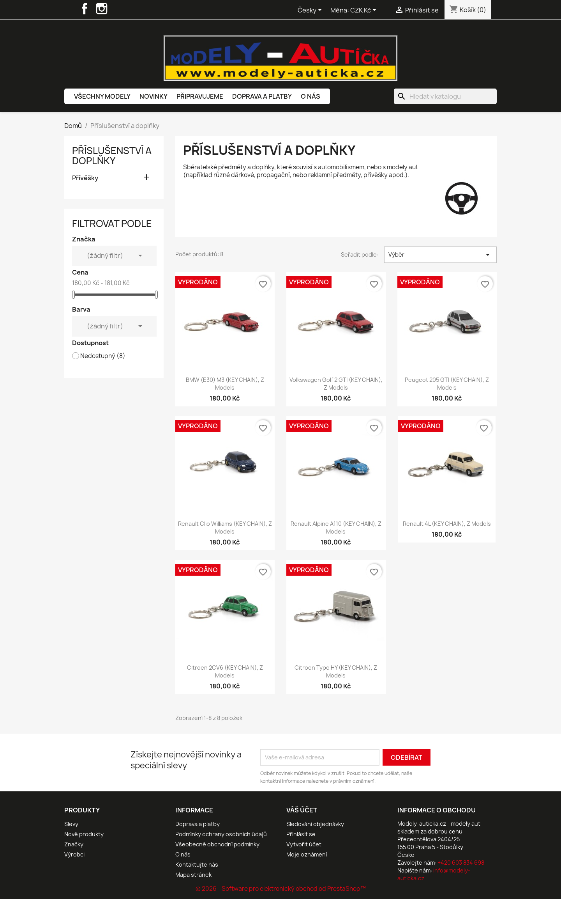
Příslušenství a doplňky (112, 155)
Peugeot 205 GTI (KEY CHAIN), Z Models (447, 383)
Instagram (101, 8)
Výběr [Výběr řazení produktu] (440, 254)
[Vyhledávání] (445, 96)
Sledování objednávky (315, 824)
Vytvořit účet (303, 844)
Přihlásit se (301, 834)
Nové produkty (84, 834)
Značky (73, 844)
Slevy (71, 824)
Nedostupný (102, 356)
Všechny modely (102, 96)
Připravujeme (199, 96)
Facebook (84, 8)
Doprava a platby (262, 96)
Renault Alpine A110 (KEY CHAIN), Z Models (336, 527)
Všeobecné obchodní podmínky (217, 844)
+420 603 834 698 (461, 862)
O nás (310, 96)
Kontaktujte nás (196, 864)
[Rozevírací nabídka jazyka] (311, 10)
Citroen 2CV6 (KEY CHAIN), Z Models (225, 671)
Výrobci (74, 854)
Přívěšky (85, 178)
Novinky (153, 96)
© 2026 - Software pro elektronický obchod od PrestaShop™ (281, 889)
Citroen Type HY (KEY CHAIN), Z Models (336, 671)
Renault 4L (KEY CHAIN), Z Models (447, 523)
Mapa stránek (193, 874)
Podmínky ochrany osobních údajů (221, 834)
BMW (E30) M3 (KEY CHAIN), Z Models (225, 383)
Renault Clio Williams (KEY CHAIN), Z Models (225, 527)
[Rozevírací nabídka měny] (364, 10)
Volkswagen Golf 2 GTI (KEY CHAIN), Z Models (336, 383)
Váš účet (301, 810)
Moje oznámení (306, 854)
